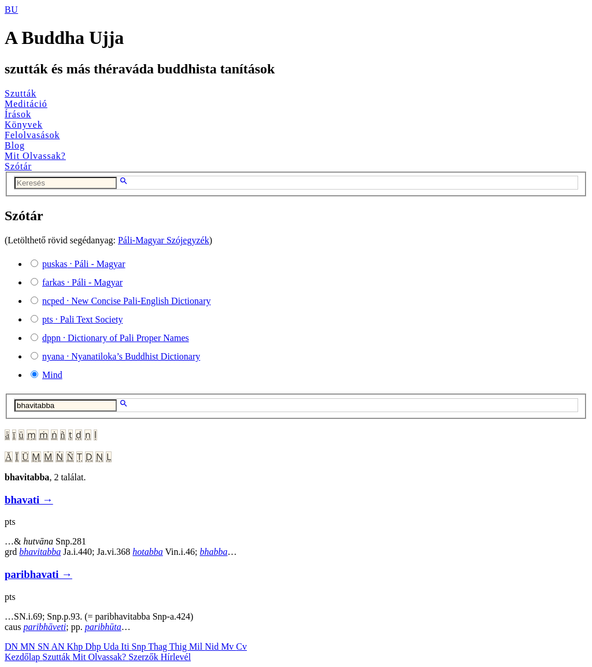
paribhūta (103, 627)
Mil (197, 646)
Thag (158, 646)
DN (12, 646)
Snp (140, 646)
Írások (18, 114)
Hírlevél (176, 657)
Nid (213, 646)
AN (58, 646)
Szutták (20, 93)
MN (29, 646)
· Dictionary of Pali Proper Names (115, 338)
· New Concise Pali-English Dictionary (126, 301)
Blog (15, 145)
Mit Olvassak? (35, 156)
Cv (241, 646)
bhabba (213, 552)
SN (44, 646)
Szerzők (144, 657)
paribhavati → (38, 574)
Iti (126, 646)
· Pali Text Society (82, 319)
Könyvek (24, 124)
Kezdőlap (23, 657)
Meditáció (26, 104)
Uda (112, 646)
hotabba (147, 552)
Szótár (18, 166)
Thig (179, 646)
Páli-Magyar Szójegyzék (163, 240)
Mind (52, 375)
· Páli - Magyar (83, 264)
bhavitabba (40, 552)
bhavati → (29, 500)
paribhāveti (44, 627)
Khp (76, 646)
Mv (228, 646)
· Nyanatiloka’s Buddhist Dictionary (121, 356)
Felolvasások (32, 135)
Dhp (94, 646)
